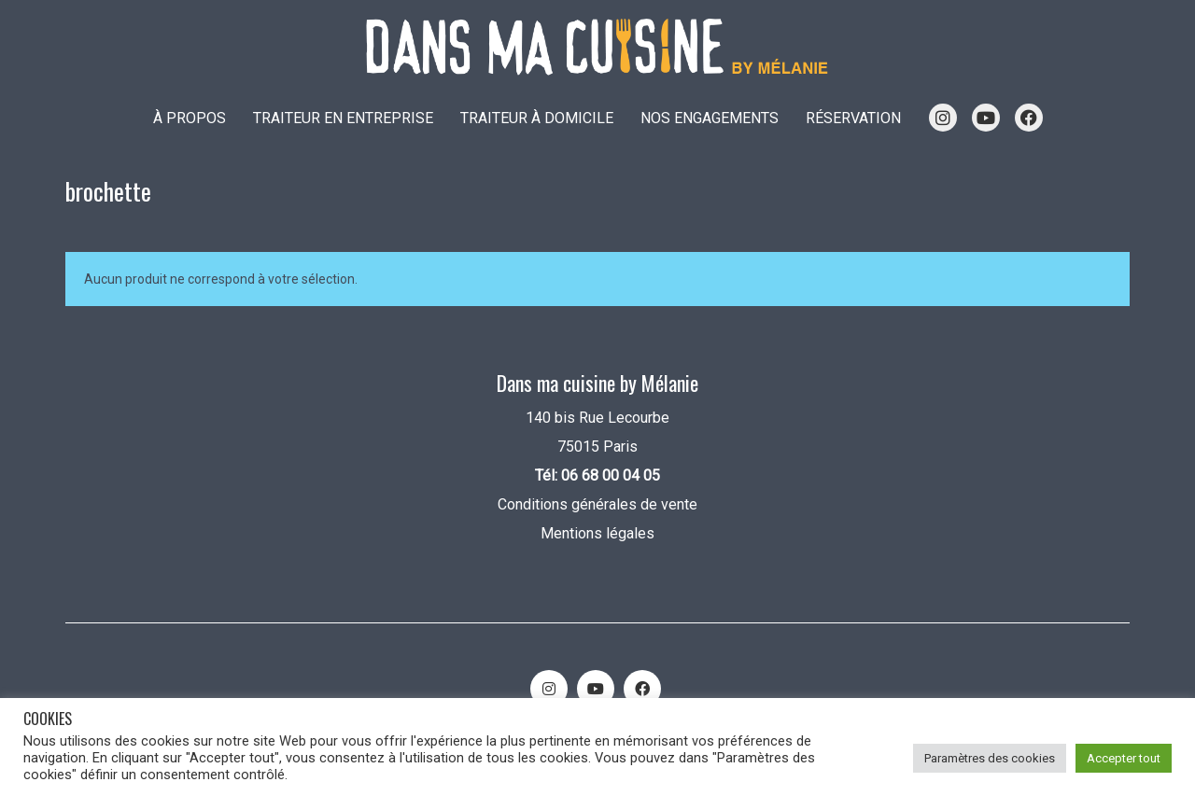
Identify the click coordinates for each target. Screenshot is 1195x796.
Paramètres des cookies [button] (989, 758)
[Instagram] (549, 688)
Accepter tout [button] (1123, 758)
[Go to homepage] (597, 47)
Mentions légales (597, 533)
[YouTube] (595, 688)
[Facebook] (642, 688)
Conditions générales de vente (597, 504)
